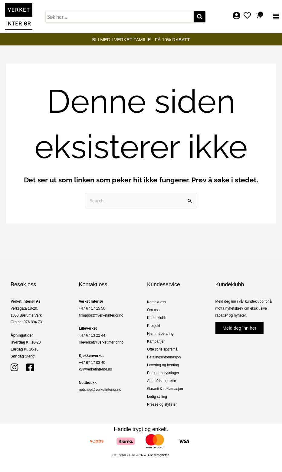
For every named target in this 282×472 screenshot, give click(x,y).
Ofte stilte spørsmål (162, 349)
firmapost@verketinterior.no (101, 315)
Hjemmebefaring (160, 333)
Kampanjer (156, 341)
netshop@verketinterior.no (100, 389)
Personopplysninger (163, 373)
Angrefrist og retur (161, 381)
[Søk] (200, 17)
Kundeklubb (156, 318)
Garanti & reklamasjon (165, 389)
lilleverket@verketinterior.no (101, 342)
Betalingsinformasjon (164, 357)
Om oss (153, 310)
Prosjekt (153, 326)
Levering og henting (163, 365)
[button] (273, 16)
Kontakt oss (156, 302)
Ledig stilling (157, 396)
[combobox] (119, 17)
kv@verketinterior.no (95, 369)
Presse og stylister (162, 404)
